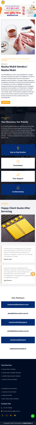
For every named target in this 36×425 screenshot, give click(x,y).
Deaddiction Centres (9, 392)
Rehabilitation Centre (9, 388)
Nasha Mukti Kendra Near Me (11, 373)
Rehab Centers (7, 395)
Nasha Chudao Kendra (9, 379)
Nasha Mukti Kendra (9, 369)
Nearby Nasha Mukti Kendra (11, 376)
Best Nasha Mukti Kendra (10, 399)
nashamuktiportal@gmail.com (11, 411)
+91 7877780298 (7, 408)
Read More (5, 102)
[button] (2, 11)
